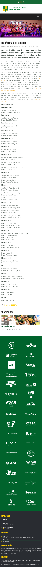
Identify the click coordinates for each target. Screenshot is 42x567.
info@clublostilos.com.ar (11, 529)
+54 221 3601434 (9, 525)
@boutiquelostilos (34, 564)
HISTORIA (35, 46)
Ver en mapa (6, 541)
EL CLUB (29, 46)
